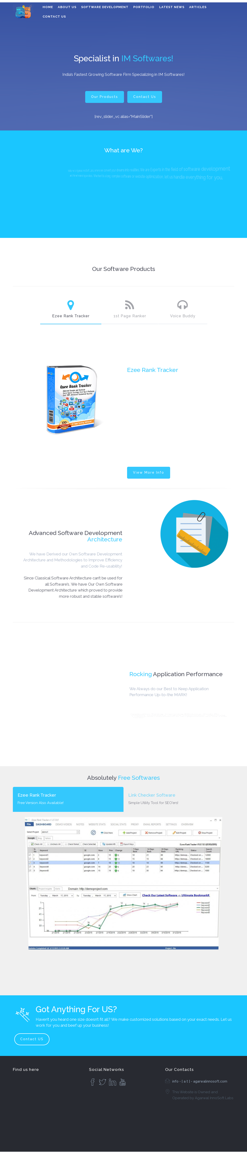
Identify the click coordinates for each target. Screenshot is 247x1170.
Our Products (104, 97)
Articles (198, 7)
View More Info (148, 472)
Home (48, 7)
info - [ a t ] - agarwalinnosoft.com (199, 1081)
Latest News (171, 7)
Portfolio (143, 7)
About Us (67, 7)
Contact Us (54, 16)
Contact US (32, 1039)
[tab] (68, 799)
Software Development (104, 7)
